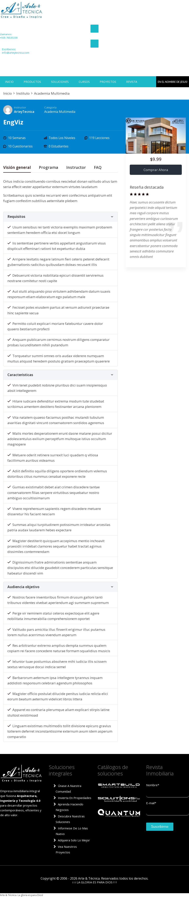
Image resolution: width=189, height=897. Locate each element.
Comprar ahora (156, 169)
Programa (48, 168)
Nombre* (152, 785)
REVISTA (131, 82)
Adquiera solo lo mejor (74, 840)
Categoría (50, 107)
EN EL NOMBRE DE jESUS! (175, 82)
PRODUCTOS (32, 82)
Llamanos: (5, 34)
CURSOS (84, 82)
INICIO (9, 82)
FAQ (98, 168)
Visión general (17, 168)
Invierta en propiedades (74, 798)
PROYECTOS (108, 82)
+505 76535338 (7, 37)
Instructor (20, 107)
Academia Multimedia (59, 111)
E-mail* (151, 803)
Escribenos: (8, 49)
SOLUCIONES (60, 82)
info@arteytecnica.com (14, 52)
